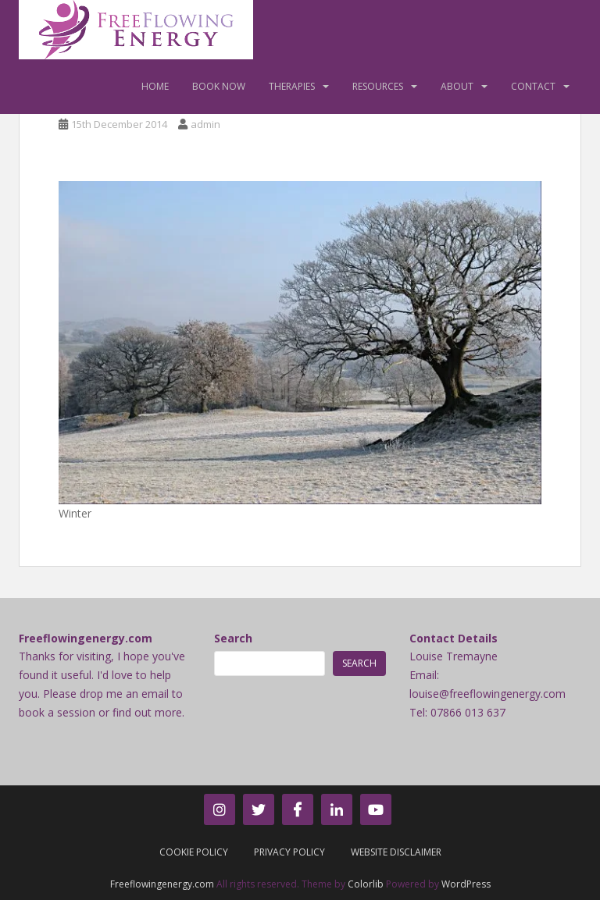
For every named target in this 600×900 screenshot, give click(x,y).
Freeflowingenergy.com (162, 884)
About (457, 86)
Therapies (292, 86)
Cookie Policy (193, 852)
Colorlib (366, 884)
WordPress (466, 884)
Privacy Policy (289, 852)
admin (205, 124)
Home (155, 86)
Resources (377, 86)
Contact (533, 86)
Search (233, 638)
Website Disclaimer (396, 852)
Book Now (218, 86)
